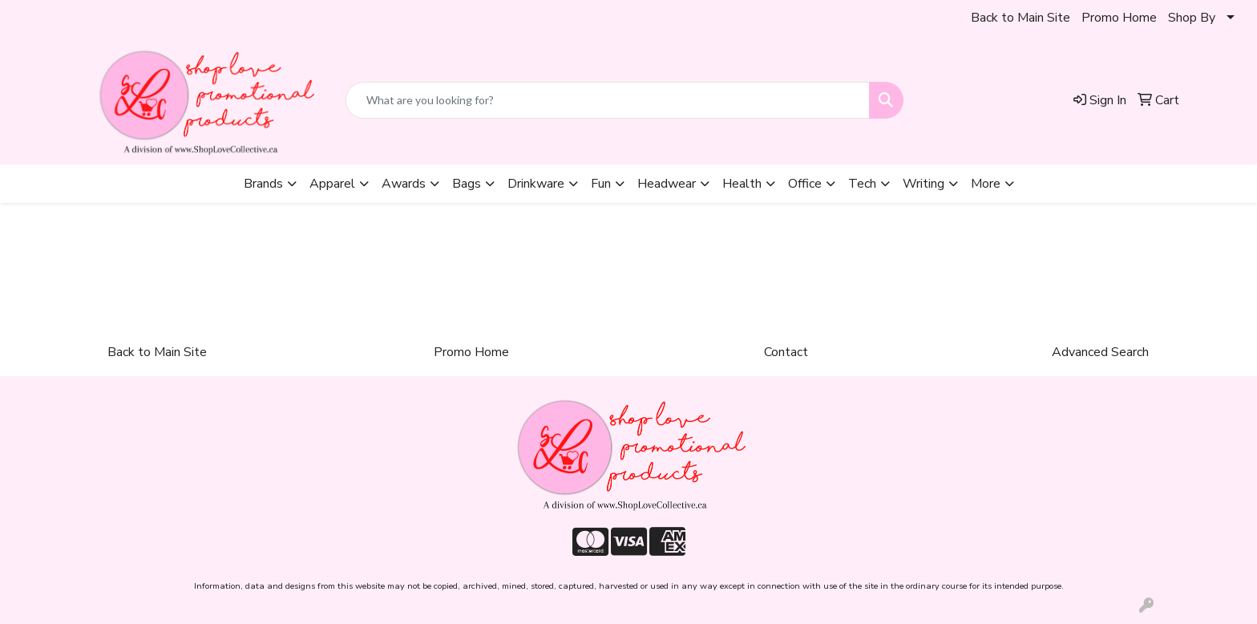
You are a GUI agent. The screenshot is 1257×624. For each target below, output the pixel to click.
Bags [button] (466, 183)
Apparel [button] (332, 183)
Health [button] (742, 183)
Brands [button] (263, 183)
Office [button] (805, 183)
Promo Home (1119, 17)
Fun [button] (601, 183)
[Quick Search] (608, 100)
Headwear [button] (666, 183)
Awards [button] (404, 183)
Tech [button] (862, 183)
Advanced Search (1100, 352)
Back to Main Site (1020, 17)
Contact (786, 352)
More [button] (985, 183)
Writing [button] (923, 183)
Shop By (1191, 17)
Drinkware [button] (535, 183)
